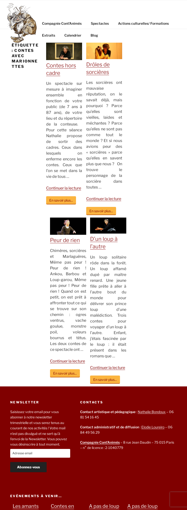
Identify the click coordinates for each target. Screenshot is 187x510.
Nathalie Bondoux (152, 412)
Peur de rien (65, 240)
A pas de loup (104, 506)
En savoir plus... (61, 200)
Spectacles (100, 23)
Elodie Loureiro (152, 427)
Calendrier (72, 35)
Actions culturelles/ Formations (143, 23)
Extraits (48, 35)
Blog (94, 35)
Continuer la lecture (63, 188)
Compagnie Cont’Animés (62, 23)
